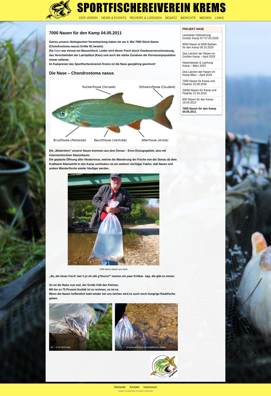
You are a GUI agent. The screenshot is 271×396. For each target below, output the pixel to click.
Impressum (150, 387)
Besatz (171, 18)
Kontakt (134, 387)
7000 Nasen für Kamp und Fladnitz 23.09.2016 (198, 83)
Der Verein (88, 18)
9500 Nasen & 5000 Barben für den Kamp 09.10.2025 (199, 46)
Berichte (188, 18)
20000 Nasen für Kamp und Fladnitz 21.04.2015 (199, 92)
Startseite (120, 387)
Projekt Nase (193, 29)
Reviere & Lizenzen (146, 18)
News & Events (113, 18)
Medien (205, 18)
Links (219, 18)
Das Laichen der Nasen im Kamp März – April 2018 (198, 73)
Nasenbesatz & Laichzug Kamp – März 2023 (197, 64)
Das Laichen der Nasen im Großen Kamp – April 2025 (198, 55)
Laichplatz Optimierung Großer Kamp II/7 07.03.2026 (200, 37)
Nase (57, 50)
